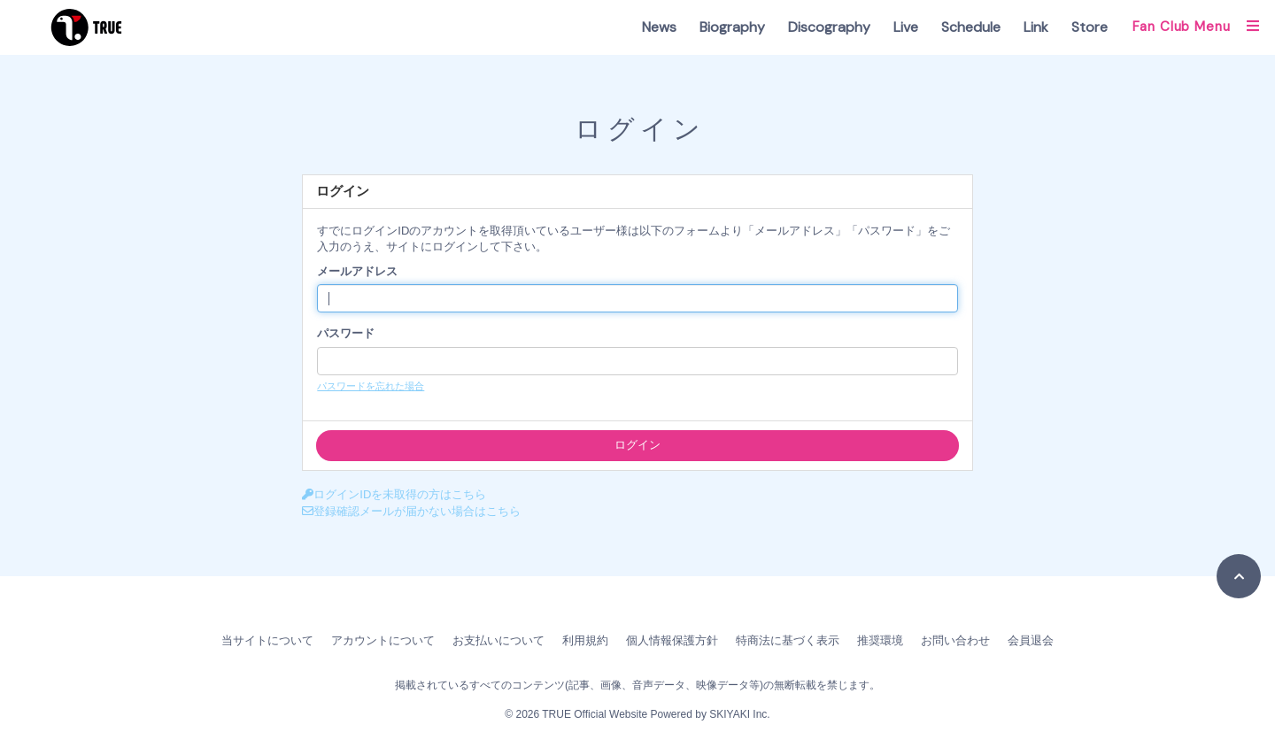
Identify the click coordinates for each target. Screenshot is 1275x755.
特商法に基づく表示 (787, 640)
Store (1089, 27)
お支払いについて (498, 640)
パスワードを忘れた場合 (370, 386)
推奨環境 (880, 640)
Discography (829, 27)
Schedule (971, 27)
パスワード (346, 333)
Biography (732, 27)
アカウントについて (383, 640)
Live (905, 27)
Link (1036, 27)
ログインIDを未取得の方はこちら (394, 494)
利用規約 (585, 640)
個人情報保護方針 (672, 640)
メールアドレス (357, 271)
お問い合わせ (955, 640)
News (659, 27)
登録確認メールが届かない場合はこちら (411, 511)
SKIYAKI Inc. (739, 714)
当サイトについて (267, 640)
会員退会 (1031, 640)
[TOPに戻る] (1239, 576)
